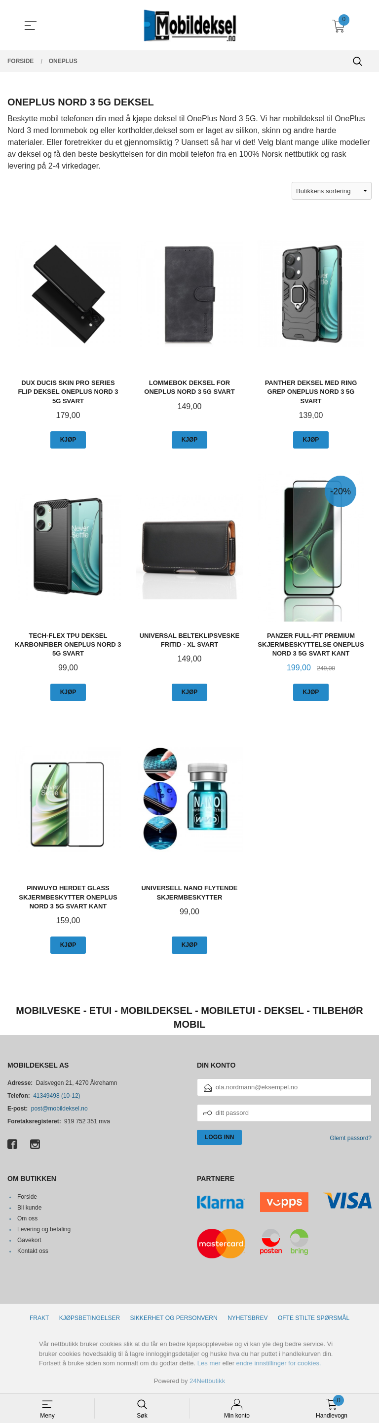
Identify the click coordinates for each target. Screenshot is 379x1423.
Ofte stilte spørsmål (313, 1318)
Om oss (27, 1218)
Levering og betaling (44, 1229)
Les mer (209, 1363)
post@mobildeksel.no (59, 1108)
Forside (27, 1196)
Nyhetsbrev (247, 1318)
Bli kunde (29, 1207)
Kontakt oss (32, 1251)
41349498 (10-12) (56, 1095)
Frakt (39, 1318)
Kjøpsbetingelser (89, 1318)
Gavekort (29, 1240)
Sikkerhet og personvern (174, 1318)
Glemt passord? (351, 1138)
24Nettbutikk (207, 1381)
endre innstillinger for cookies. (278, 1363)
